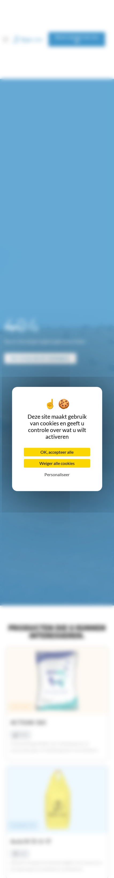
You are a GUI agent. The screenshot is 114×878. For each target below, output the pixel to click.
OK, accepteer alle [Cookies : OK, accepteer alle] (57, 452)
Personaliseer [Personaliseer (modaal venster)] (57, 474)
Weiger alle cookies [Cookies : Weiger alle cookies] (57, 463)
